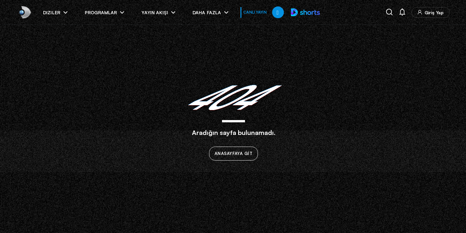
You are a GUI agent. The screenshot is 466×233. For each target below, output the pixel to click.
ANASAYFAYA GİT (233, 153)
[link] (24, 12)
